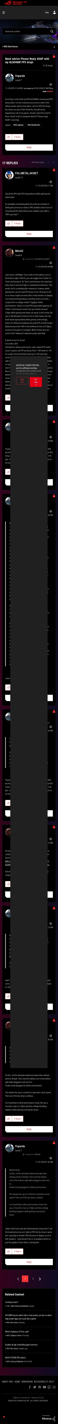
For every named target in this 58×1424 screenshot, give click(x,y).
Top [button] (4, 1417)
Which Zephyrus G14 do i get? (17, 1331)
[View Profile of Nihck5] (19, 251)
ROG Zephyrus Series (14, 1336)
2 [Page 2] (33, 1278)
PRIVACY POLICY (37, 1398)
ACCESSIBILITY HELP (44, 1381)
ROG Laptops (18, 125)
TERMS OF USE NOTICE (21, 1398)
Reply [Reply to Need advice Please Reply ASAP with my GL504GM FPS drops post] (29, 147)
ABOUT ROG (7, 1381)
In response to (37, 259)
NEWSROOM (27, 1381)
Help (47, 12)
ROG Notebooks (34, 125)
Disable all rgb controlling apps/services (21, 1345)
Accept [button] (41, 379)
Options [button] (54, 47)
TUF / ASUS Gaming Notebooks (18, 1306)
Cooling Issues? (11, 1302)
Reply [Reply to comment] (29, 234)
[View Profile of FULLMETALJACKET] (26, 173)
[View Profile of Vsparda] (20, 76)
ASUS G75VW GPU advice (15, 1357)
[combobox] (29, 31)
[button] (8, 137)
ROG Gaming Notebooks (15, 1362)
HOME (17, 1381)
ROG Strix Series (11, 46)
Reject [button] (17, 379)
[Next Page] (39, 1279)
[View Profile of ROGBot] (50, 91)
